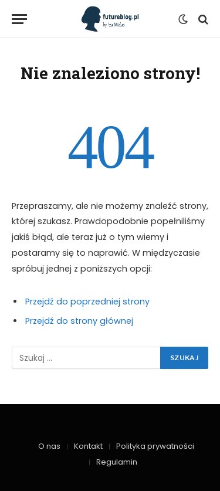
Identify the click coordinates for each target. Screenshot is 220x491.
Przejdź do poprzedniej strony (87, 301)
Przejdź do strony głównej (79, 321)
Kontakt (88, 446)
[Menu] (19, 19)
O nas (49, 446)
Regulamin (116, 462)
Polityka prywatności (155, 446)
